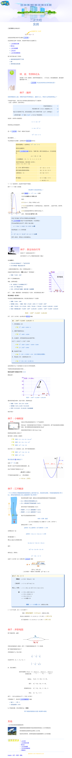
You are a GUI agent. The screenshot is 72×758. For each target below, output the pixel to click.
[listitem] (21, 5)
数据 (36, 5)
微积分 (32, 5)
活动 (25, 5)
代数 (28, 5)
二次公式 (13, 50)
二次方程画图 (14, 48)
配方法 (12, 46)
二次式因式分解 (15, 43)
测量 (42, 5)
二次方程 (26, 37)
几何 (39, 5)
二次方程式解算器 (15, 52)
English (9, 755)
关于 (14, 755)
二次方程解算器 (24, 699)
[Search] (34, 14)
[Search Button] (46, 13)
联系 (17, 755)
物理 (50, 5)
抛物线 (26, 193)
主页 (22, 5)
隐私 (21, 755)
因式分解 (28, 140)
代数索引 (23, 750)
